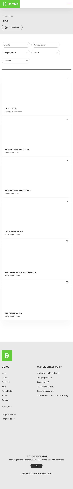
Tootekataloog (12, 27)
